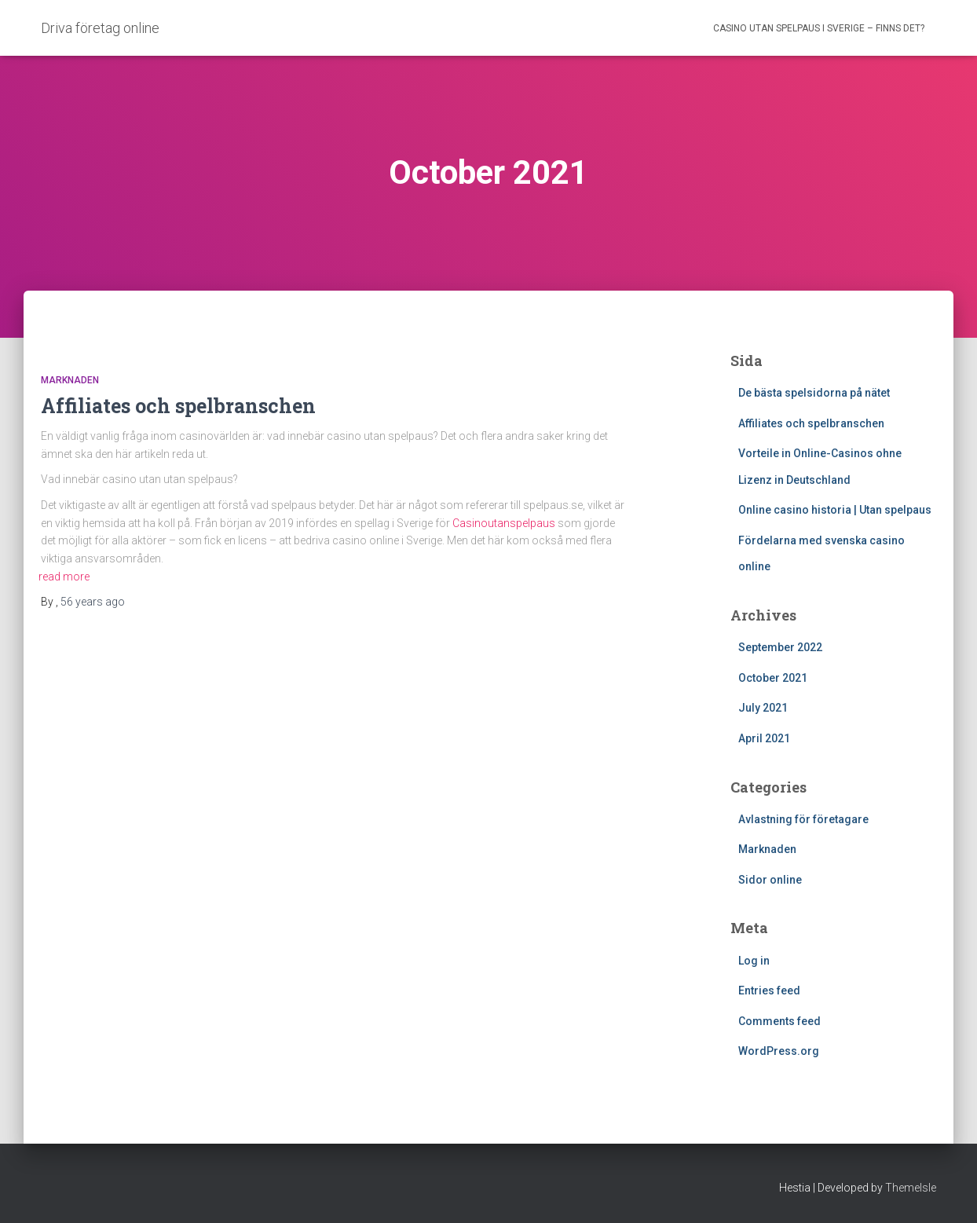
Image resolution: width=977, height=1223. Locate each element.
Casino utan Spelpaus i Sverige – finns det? (818, 28)
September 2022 (780, 647)
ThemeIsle (910, 1187)
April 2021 (764, 738)
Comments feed (779, 1021)
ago (92, 601)
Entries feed (769, 990)
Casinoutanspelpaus (503, 523)
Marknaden (70, 380)
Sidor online (770, 879)
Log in (754, 960)
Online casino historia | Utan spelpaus (834, 509)
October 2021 (772, 678)
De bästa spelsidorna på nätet (814, 392)
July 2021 (763, 707)
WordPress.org (778, 1051)
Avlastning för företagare (803, 819)
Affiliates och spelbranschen (178, 406)
